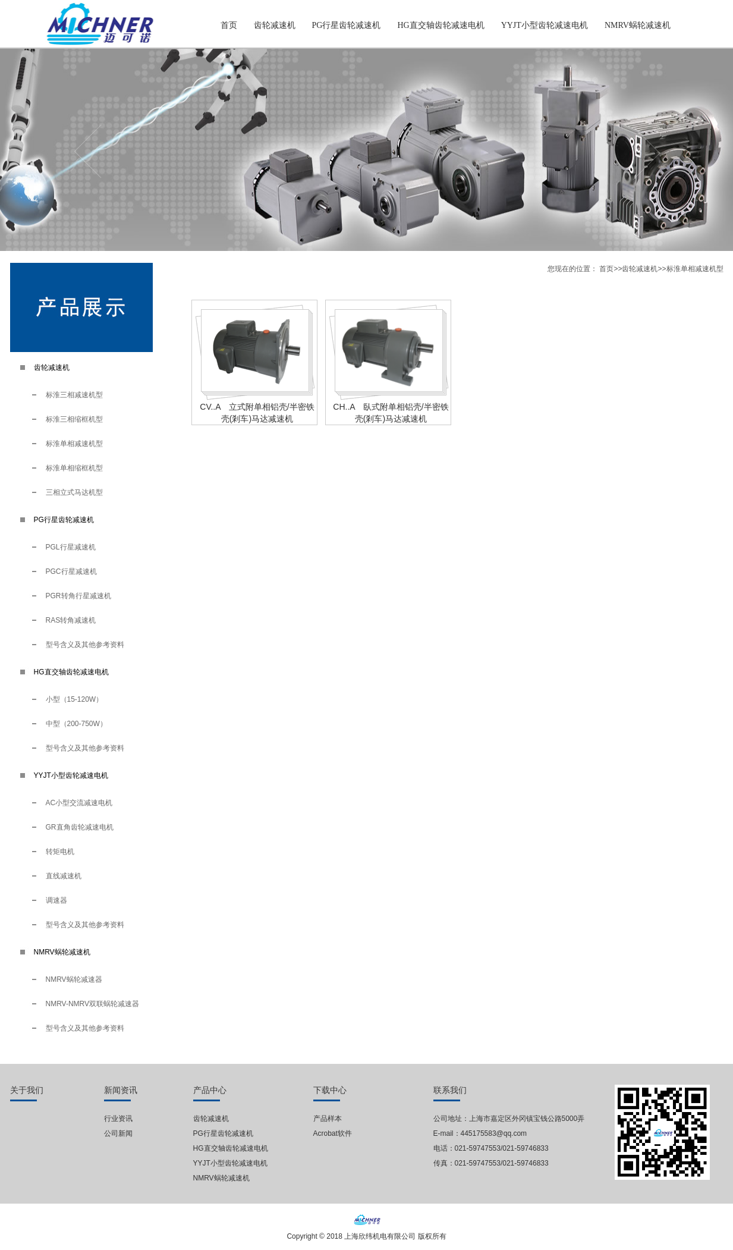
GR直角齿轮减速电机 (80, 827)
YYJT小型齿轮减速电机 (544, 25)
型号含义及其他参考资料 (85, 644)
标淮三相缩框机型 (74, 419)
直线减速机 (63, 876)
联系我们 (450, 1090)
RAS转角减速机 (71, 620)
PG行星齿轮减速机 (346, 25)
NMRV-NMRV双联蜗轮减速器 (93, 1004)
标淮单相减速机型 (74, 443)
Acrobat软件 (332, 1133)
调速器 (56, 900)
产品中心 (209, 1090)
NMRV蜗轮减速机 (638, 25)
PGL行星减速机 (71, 547)
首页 (229, 25)
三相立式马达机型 (74, 492)
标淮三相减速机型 (74, 395)
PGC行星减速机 (71, 571)
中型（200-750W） (76, 724)
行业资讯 (118, 1118)
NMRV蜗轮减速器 (74, 979)
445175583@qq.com (494, 1133)
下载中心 (330, 1090)
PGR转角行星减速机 (78, 596)
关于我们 (26, 1090)
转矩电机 (60, 851)
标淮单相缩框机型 (74, 468)
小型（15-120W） (74, 699)
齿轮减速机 (274, 25)
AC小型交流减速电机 (79, 803)
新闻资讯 (120, 1090)
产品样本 (327, 1118)
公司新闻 (118, 1133)
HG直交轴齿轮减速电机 (440, 25)
